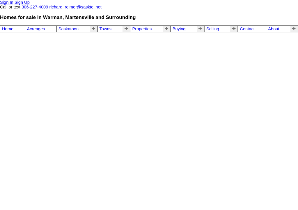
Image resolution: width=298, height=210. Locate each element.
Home (7, 29)
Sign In (6, 2)
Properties (142, 29)
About (273, 29)
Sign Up (22, 2)
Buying (179, 29)
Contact (247, 29)
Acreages (36, 29)
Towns (106, 29)
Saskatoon (68, 29)
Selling (212, 29)
